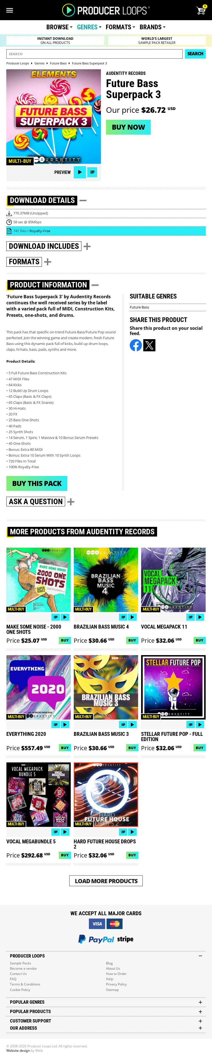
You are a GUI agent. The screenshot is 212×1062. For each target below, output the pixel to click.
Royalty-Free (40, 230)
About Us (113, 968)
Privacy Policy (116, 984)
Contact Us (18, 973)
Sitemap (112, 989)
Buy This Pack (36, 483)
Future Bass (139, 307)
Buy (65, 640)
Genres (87, 27)
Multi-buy (20, 161)
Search (195, 54)
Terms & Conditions (25, 984)
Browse (57, 27)
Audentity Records (126, 73)
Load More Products (106, 881)
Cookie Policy (20, 989)
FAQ (13, 979)
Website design (18, 1050)
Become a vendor (23, 968)
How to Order (116, 973)
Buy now (128, 127)
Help (109, 979)
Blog (109, 963)
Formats (118, 27)
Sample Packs (20, 963)
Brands (150, 27)
